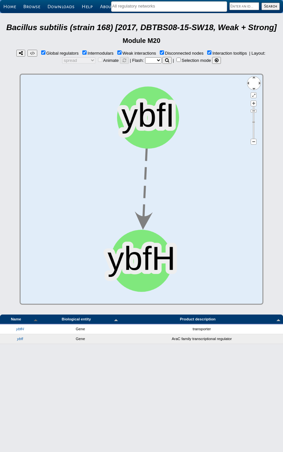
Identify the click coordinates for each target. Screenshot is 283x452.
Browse (31, 6)
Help (87, 6)
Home (9, 6)
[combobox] (169, 6)
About (106, 6)
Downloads (61, 6)
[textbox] (169, 6)
